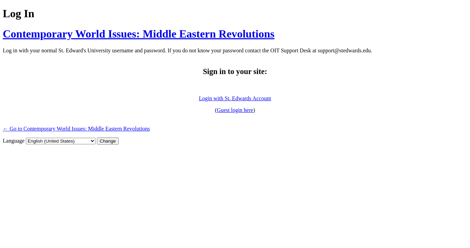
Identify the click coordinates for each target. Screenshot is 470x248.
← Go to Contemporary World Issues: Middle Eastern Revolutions (76, 129)
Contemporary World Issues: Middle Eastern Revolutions (138, 34)
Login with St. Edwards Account (235, 98)
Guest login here (235, 110)
